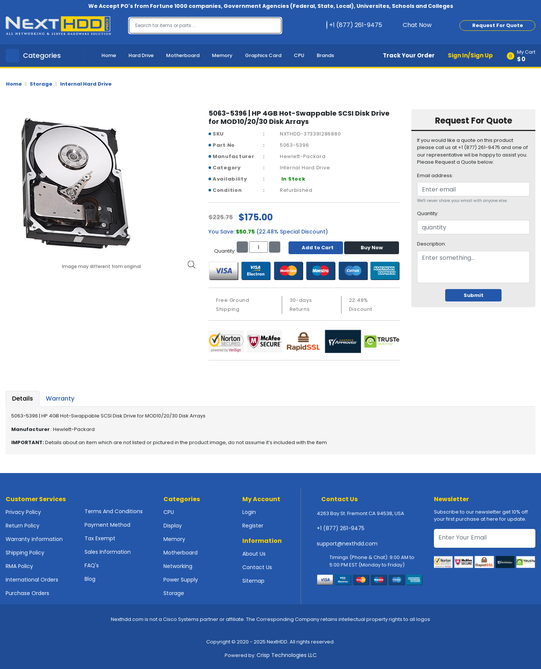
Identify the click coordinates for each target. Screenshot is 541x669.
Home (108, 55)
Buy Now (372, 247)
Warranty (60, 398)
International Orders (32, 579)
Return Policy (22, 525)
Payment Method (107, 525)
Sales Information (108, 552)
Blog (90, 579)
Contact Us (257, 567)
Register (252, 525)
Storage (41, 83)
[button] (523, 55)
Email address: (435, 175)
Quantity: (427, 213)
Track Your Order (409, 55)
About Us (254, 554)
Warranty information (34, 539)
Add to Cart (316, 247)
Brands (325, 55)
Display (172, 525)
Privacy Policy (23, 512)
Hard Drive (141, 55)
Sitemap (253, 581)
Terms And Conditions (114, 511)
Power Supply (180, 579)
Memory (222, 55)
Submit (474, 295)
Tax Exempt (100, 538)
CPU (299, 55)
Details (22, 398)
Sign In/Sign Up (470, 55)
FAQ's (92, 565)
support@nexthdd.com (347, 543)
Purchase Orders (27, 593)
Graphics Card (263, 55)
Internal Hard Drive (86, 83)
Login (249, 512)
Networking (177, 566)
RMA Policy (19, 566)
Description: (431, 243)
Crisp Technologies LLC (287, 655)
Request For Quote (497, 25)
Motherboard (182, 55)
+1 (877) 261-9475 (340, 528)
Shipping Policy (25, 552)
